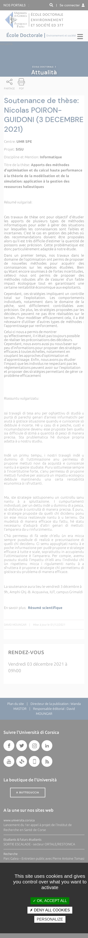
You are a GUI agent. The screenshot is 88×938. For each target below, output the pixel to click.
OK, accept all (50, 901)
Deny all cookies (50, 910)
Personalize (50, 919)
